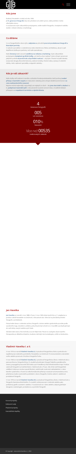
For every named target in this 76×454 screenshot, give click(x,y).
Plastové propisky (12, 408)
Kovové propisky (11, 401)
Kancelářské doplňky (13, 411)
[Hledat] (62, 4)
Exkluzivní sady (11, 404)
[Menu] (67, 4)
